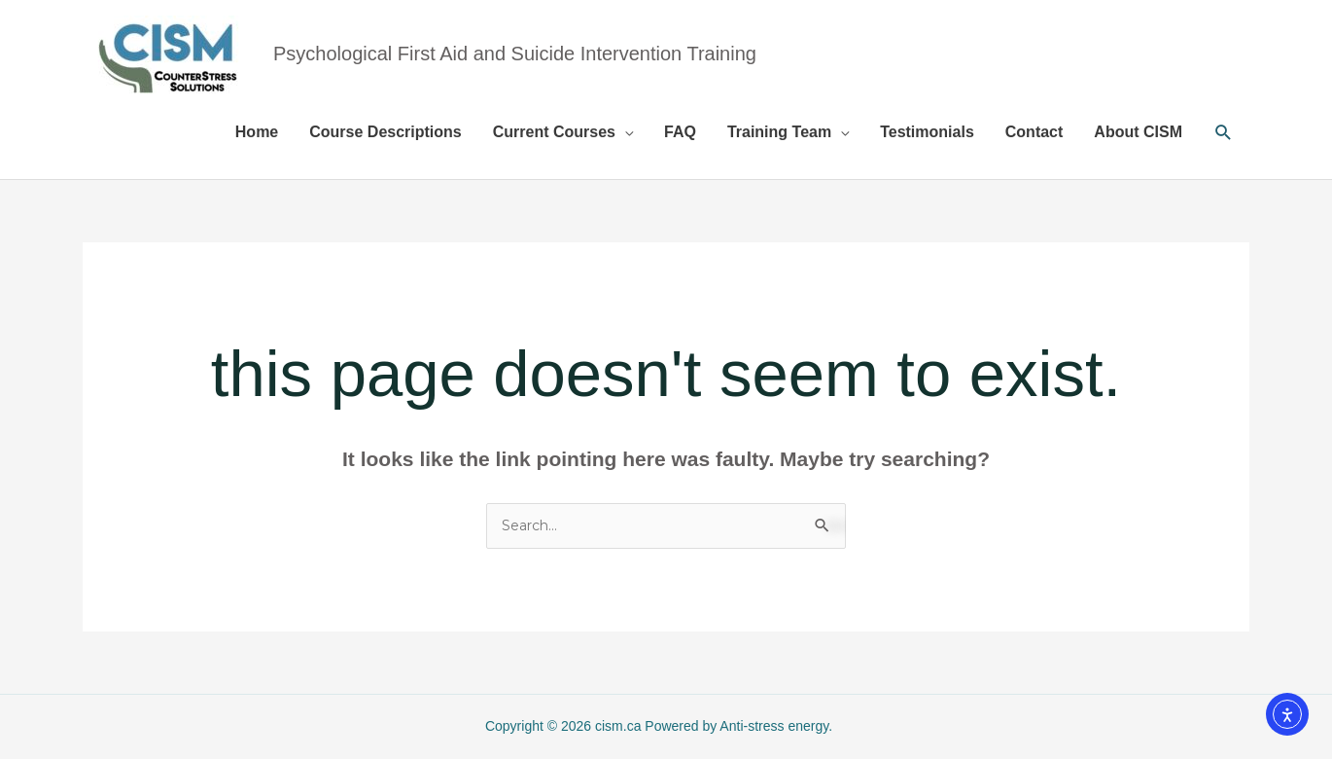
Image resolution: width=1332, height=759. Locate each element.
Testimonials (927, 132)
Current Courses (554, 132)
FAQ (680, 132)
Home (256, 132)
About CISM (1138, 132)
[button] (1223, 133)
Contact (1034, 132)
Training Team (779, 132)
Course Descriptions (385, 132)
